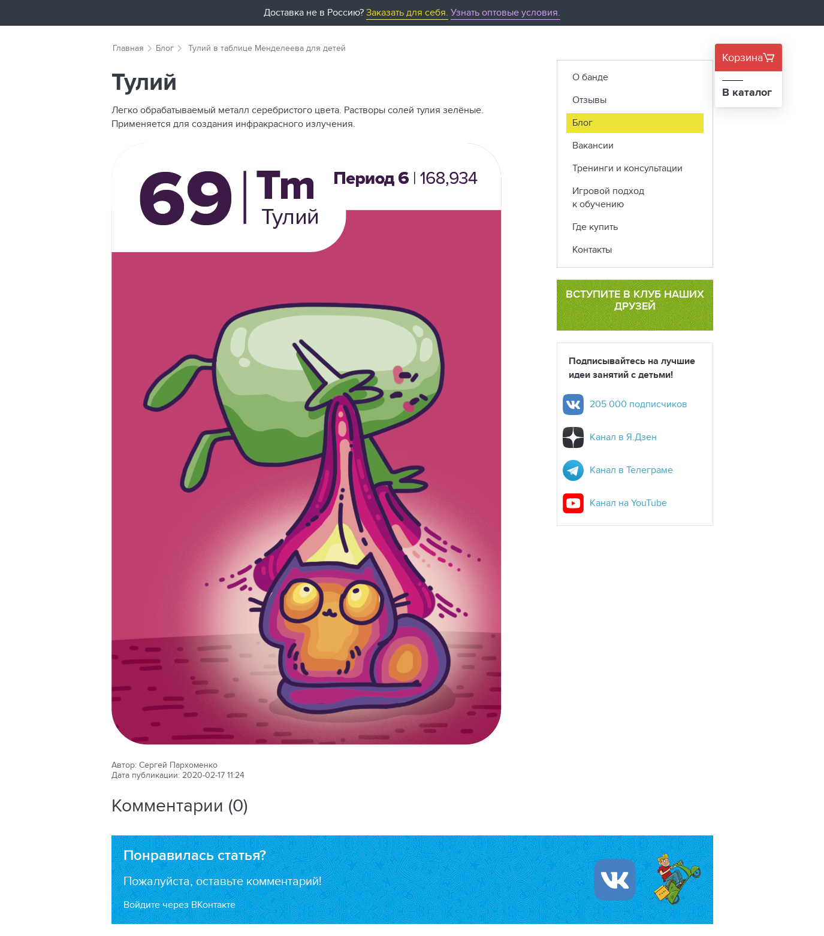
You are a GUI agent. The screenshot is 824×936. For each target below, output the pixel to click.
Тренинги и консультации (627, 168)
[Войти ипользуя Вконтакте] (615, 880)
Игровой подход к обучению (608, 197)
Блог (165, 48)
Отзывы (589, 100)
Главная (128, 48)
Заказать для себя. (407, 12)
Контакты (592, 249)
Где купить (595, 227)
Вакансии (593, 145)
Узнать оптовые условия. (505, 12)
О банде (590, 77)
